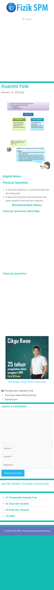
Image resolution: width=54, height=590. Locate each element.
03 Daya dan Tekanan (17, 509)
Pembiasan (11, 399)
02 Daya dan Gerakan (17, 503)
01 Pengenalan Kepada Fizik (21, 497)
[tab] (27, 497)
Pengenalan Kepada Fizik (19, 390)
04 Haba (10, 516)
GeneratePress (42, 530)
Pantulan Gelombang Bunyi (20, 395)
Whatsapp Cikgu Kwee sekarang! (27, 381)
